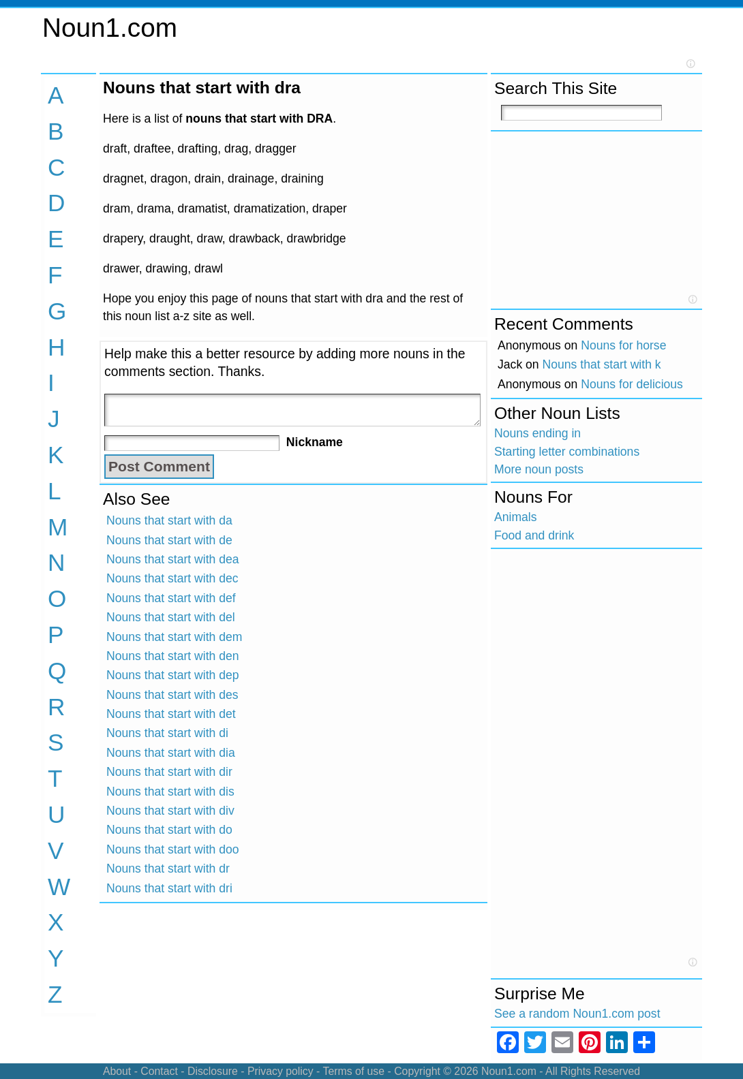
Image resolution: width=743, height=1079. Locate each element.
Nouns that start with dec (172, 578)
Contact (159, 1071)
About (117, 1071)
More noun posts (538, 469)
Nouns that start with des (172, 695)
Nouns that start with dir (169, 772)
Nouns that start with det (171, 714)
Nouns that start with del (170, 617)
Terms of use (353, 1071)
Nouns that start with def (171, 598)
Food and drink (534, 535)
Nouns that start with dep (172, 675)
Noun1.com (109, 27)
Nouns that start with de (169, 540)
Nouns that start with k (602, 364)
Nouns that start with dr (168, 868)
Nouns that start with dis (170, 791)
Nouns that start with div (170, 810)
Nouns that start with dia (170, 753)
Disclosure (212, 1071)
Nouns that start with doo (172, 849)
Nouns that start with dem (174, 637)
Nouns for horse (623, 345)
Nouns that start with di (167, 733)
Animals (515, 517)
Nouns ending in (537, 433)
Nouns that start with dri (169, 888)
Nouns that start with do (169, 829)
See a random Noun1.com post (577, 1013)
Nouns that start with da (169, 520)
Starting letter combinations (566, 451)
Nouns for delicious (632, 384)
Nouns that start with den (172, 656)
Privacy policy (280, 1071)
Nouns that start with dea (172, 559)
